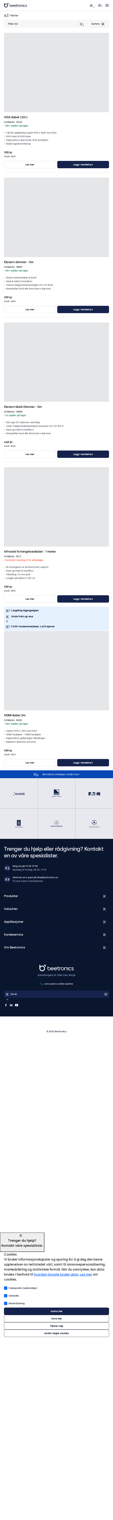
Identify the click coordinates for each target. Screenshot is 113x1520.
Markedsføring (14, 1303)
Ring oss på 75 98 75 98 (25, 866)
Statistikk (11, 1295)
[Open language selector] (56, 994)
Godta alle (56, 1311)
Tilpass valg (56, 1326)
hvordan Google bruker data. (56, 1274)
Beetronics (45, 966)
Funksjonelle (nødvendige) (20, 1287)
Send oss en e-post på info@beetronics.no (35, 877)
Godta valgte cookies (56, 1333)
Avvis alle (56, 1318)
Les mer (29, 164)
